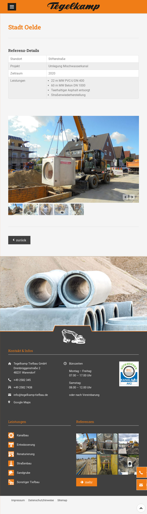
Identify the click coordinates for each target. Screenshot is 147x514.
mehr (88, 482)
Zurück (21, 240)
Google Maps (22, 402)
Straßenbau (24, 463)
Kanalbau (23, 435)
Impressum (18, 500)
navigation (12, 6)
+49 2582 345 (146, 472)
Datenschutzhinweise (41, 500)
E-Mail (146, 485)
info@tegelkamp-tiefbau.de (31, 395)
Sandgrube (23, 472)
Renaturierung (25, 454)
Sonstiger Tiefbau (28, 482)
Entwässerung (26, 444)
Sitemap (62, 500)
